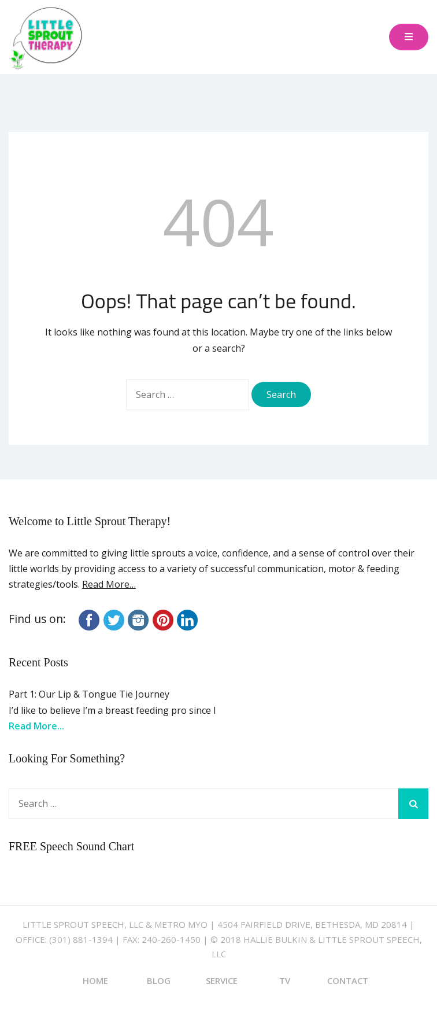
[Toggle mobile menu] (408, 37)
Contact (347, 980)
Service (222, 980)
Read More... (36, 726)
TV (284, 980)
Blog (159, 980)
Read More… (109, 584)
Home (95, 980)
